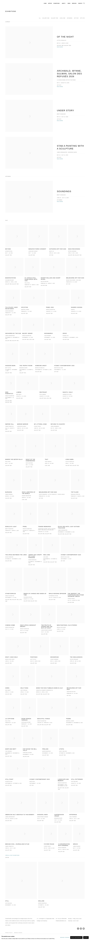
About (63, 3)
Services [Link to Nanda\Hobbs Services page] (74, 3)
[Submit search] (84, 3)
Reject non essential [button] (76, 937)
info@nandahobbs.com (61, 920)
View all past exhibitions (12, 855)
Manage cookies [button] (18, 932)
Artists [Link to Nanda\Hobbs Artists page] (50, 3)
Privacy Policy (9, 932)
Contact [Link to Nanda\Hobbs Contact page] (80, 3)
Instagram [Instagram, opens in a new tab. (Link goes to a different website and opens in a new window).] (81, 928)
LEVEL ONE (62, 18)
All (40, 18)
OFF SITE (82, 18)
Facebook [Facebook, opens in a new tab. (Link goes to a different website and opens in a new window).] (78, 928)
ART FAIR (76, 18)
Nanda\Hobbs (10, 3)
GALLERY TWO (54, 18)
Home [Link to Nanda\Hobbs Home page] (45, 3)
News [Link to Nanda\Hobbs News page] (69, 3)
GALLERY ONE (45, 18)
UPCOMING (69, 18)
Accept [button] (86, 937)
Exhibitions (56, 3)
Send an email (84, 928)
